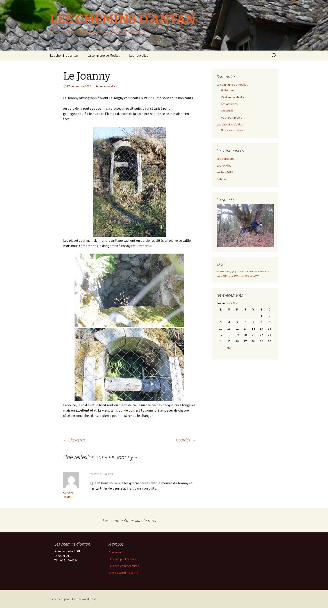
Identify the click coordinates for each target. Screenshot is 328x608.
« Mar (228, 348)
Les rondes (224, 165)
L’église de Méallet (233, 97)
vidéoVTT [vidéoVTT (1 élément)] (254, 276)
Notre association (232, 130)
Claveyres (74, 440)
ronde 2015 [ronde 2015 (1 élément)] (233, 276)
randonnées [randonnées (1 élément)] (251, 271)
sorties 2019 (225, 172)
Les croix (227, 111)
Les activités (229, 104)
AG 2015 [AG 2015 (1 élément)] (220, 271)
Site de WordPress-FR (123, 573)
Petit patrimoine (231, 118)
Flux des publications (122, 559)
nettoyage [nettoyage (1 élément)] (229, 271)
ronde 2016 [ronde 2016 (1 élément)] (244, 276)
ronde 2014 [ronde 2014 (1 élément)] (222, 276)
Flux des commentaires (124, 566)
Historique (228, 90)
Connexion (115, 552)
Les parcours (225, 159)
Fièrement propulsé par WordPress (73, 599)
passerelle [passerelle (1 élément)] (240, 271)
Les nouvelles (138, 55)
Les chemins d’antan (64, 55)
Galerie (221, 179)
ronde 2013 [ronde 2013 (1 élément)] (263, 271)
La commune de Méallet (103, 55)
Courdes (186, 440)
